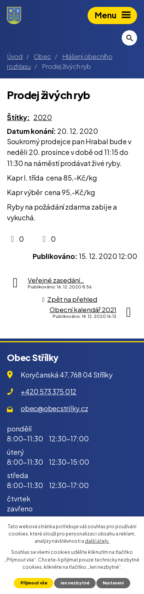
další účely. (97, 541)
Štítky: (18, 117)
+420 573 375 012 (48, 391)
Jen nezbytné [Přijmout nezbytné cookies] (74, 582)
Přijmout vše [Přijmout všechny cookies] (33, 582)
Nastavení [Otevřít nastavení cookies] (113, 582)
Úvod (15, 56)
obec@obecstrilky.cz (54, 408)
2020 (42, 117)
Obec (42, 56)
